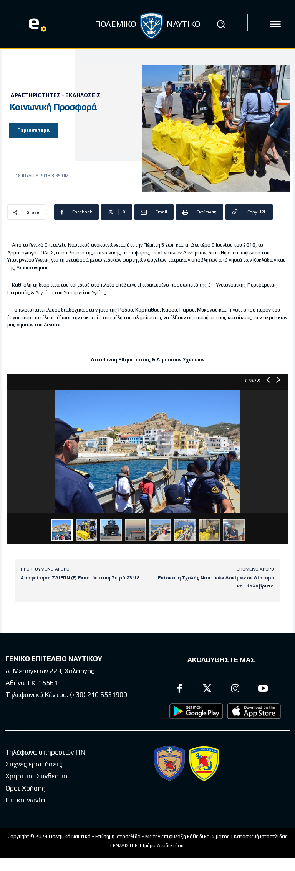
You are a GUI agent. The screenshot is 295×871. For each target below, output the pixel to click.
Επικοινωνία (25, 800)
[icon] (275, 24)
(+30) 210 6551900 (98, 694)
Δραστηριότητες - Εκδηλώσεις (55, 95)
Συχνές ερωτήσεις (34, 764)
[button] (221, 24)
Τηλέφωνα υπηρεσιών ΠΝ (45, 752)
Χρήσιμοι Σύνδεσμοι (37, 776)
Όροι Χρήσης (25, 788)
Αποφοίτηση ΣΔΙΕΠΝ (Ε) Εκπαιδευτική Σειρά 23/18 (80, 578)
